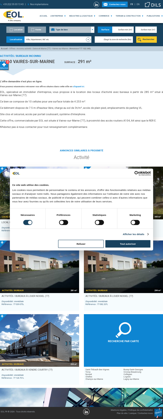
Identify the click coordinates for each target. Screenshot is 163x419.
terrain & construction (128, 16)
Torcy (87, 372)
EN (138, 4)
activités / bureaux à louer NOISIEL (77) (25, 296)
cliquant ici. (79, 86)
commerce (104, 16)
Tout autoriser (128, 243)
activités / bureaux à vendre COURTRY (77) (27, 369)
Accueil (43, 16)
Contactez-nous (117, 4)
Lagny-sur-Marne (131, 379)
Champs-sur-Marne (94, 379)
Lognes (127, 376)
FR (131, 4)
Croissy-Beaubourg (132, 372)
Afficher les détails (133, 234)
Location (18, 29)
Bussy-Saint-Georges (133, 369)
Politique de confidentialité (140, 410)
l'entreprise (56, 16)
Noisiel (88, 374)
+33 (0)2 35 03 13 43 (13, 4)
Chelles (88, 376)
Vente (38, 29)
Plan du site (122, 413)
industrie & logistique (81, 16)
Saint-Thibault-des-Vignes (97, 369)
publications (153, 16)
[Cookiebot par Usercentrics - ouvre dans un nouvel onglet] (137, 173)
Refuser (81, 243)
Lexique (132, 413)
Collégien (128, 374)
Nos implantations (39, 4)
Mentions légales (119, 410)
